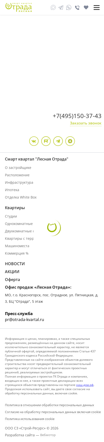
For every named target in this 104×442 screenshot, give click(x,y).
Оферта (12, 279)
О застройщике (18, 167)
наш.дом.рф (85, 385)
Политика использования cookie (29, 419)
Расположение (17, 175)
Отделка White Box (20, 197)
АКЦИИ (12, 271)
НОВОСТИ (15, 263)
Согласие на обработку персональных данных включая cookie (53, 412)
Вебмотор (48, 435)
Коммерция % (17, 253)
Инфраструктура (19, 182)
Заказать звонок (86, 123)
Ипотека (12, 189)
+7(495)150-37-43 (77, 116)
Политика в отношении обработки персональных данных (49, 405)
